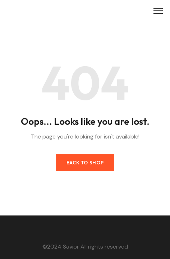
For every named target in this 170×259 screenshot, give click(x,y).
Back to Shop (85, 162)
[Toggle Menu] (158, 10)
